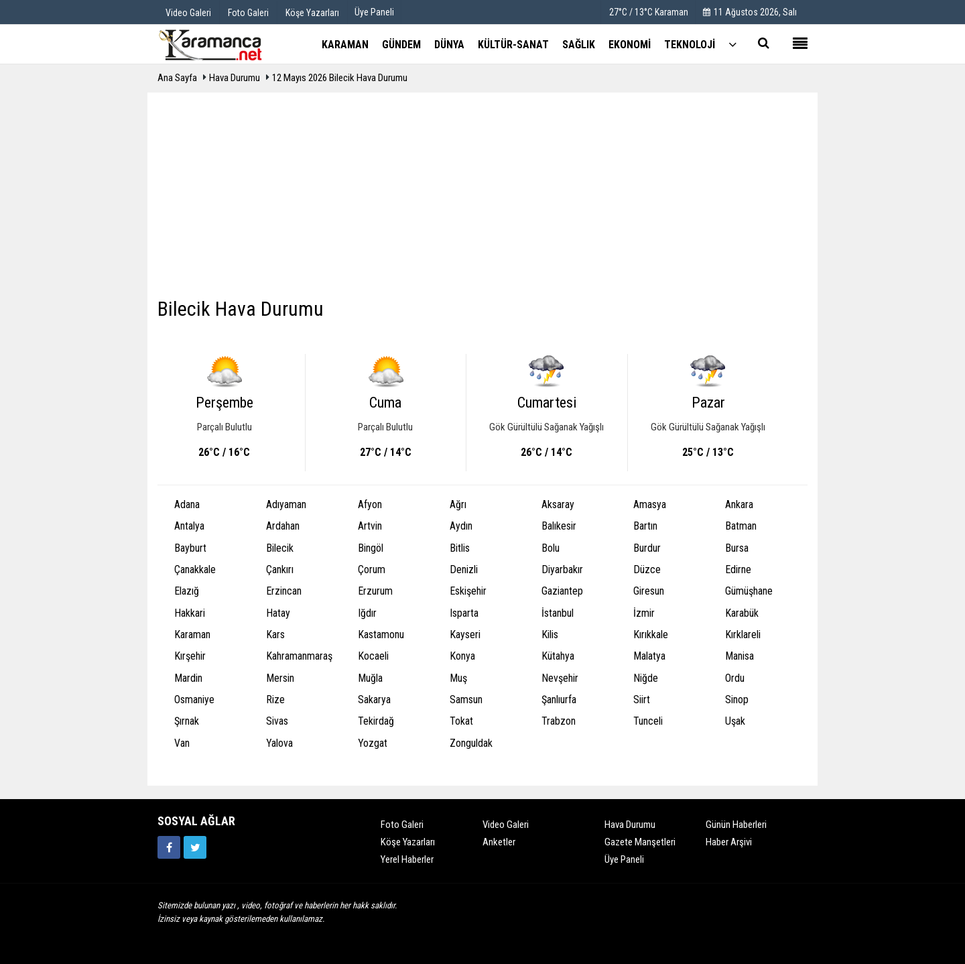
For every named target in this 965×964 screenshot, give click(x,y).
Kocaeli (373, 656)
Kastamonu (381, 634)
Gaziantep (562, 591)
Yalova (279, 743)
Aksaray (557, 504)
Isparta (464, 613)
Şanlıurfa (558, 699)
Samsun (466, 699)
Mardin (188, 678)
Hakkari (189, 613)
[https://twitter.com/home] (195, 847)
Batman (741, 526)
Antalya (189, 526)
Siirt (641, 699)
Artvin (370, 526)
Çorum (371, 569)
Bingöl (370, 548)
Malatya (649, 656)
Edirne (738, 569)
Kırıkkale (650, 634)
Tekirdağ (376, 721)
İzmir (644, 613)
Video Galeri (505, 825)
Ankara (739, 504)
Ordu (735, 678)
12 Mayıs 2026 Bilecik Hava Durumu (339, 78)
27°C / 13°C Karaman (648, 12)
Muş (458, 678)
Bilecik (280, 548)
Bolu (550, 548)
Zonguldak (471, 743)
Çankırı (280, 569)
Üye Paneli (374, 12)
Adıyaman (286, 504)
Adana (187, 504)
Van (182, 743)
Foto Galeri (402, 825)
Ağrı (458, 504)
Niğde (645, 678)
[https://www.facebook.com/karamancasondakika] (168, 847)
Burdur (647, 548)
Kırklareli (743, 634)
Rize (275, 699)
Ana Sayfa (177, 78)
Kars (275, 634)
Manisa (739, 656)
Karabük (742, 613)
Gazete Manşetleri (640, 842)
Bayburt (190, 548)
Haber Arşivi (729, 842)
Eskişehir (468, 591)
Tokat (461, 721)
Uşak (735, 721)
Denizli (464, 569)
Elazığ (186, 591)
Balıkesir (558, 526)
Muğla (370, 678)
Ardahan (283, 526)
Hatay (278, 613)
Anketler (498, 842)
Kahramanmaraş (299, 656)
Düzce (647, 569)
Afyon (370, 504)
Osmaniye (194, 699)
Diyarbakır (562, 569)
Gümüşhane (749, 591)
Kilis (549, 634)
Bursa (737, 548)
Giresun (648, 591)
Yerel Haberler (407, 859)
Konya (462, 656)
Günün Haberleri (736, 825)
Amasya (649, 504)
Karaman (192, 634)
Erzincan (284, 591)
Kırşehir (190, 656)
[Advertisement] (482, 200)
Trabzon (558, 721)
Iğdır (367, 613)
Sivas (277, 721)
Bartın (645, 526)
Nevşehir (559, 678)
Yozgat (372, 743)
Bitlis (460, 548)
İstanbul (557, 613)
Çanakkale (195, 569)
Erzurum (375, 591)
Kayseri (465, 634)
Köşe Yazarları (408, 842)
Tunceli (648, 721)
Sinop (737, 699)
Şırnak (186, 721)
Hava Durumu (235, 78)
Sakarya (374, 699)
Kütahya (557, 656)
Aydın (461, 526)
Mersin (280, 678)
